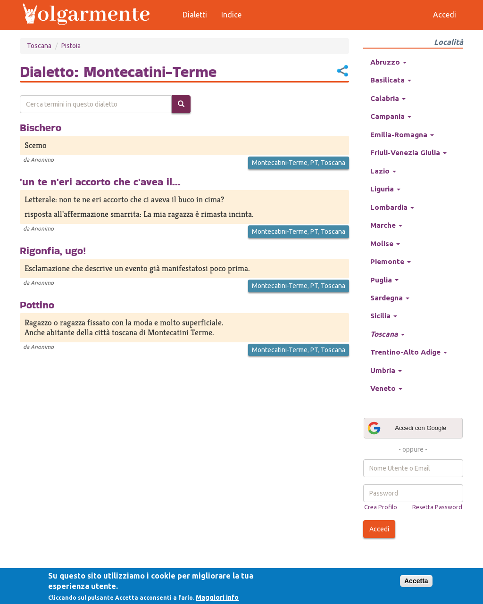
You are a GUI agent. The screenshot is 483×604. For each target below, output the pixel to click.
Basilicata (390, 80)
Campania (390, 116)
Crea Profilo (380, 507)
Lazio (383, 171)
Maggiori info (217, 597)
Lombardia (392, 207)
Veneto (386, 388)
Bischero (40, 127)
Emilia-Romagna (402, 135)
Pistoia (71, 46)
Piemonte (390, 261)
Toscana (39, 46)
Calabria (388, 98)
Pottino (37, 304)
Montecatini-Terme (280, 162)
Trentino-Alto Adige (408, 352)
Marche (386, 225)
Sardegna (389, 298)
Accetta (416, 581)
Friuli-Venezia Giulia (408, 153)
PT (314, 162)
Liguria (385, 189)
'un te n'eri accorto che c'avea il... (100, 181)
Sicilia (383, 316)
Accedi (379, 529)
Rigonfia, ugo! (53, 250)
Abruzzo (388, 62)
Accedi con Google (406, 428)
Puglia (384, 280)
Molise (385, 244)
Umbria (386, 370)
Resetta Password (437, 507)
